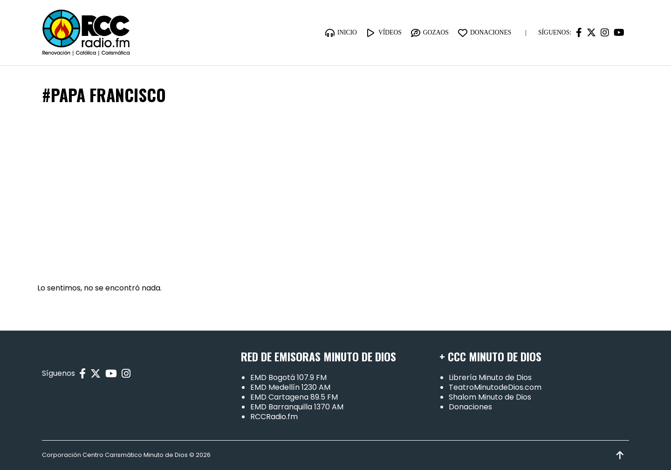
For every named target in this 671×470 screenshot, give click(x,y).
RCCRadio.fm (274, 416)
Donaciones (470, 406)
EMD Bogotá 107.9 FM (288, 377)
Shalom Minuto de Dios (490, 397)
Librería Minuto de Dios (490, 377)
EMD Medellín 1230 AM (290, 387)
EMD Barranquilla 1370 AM (296, 406)
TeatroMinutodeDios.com (495, 387)
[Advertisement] (335, 194)
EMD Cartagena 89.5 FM (294, 397)
